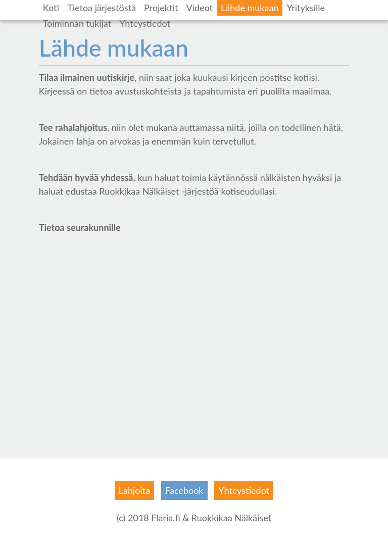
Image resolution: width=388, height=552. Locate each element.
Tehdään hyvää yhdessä (86, 177)
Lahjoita (134, 490)
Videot (199, 7)
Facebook (184, 490)
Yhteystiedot (144, 23)
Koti (51, 7)
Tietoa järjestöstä (101, 7)
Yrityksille (305, 7)
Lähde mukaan (249, 7)
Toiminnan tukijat (77, 23)
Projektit (161, 7)
